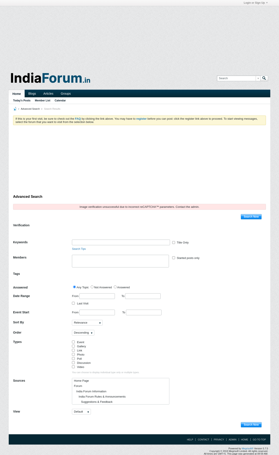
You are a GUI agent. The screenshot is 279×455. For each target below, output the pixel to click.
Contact (203, 439)
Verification (21, 225)
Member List (42, 100)
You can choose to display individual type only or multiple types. (106, 372)
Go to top (259, 439)
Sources (19, 380)
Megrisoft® (247, 448)
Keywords (20, 242)
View (16, 411)
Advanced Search (30, 108)
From (93, 296)
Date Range (21, 296)
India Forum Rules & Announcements (100, 396)
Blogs (32, 93)
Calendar (60, 100)
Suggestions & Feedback (93, 401)
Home (16, 94)
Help (190, 439)
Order (17, 332)
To (141, 296)
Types (17, 342)
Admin (232, 439)
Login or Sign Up (256, 2)
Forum (78, 386)
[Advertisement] (139, 36)
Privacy (219, 439)
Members (19, 257)
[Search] (238, 78)
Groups (66, 93)
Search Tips (79, 248)
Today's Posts (22, 100)
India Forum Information (90, 391)
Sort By (18, 322)
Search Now (251, 216)
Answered (20, 287)
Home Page (81, 380)
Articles (48, 93)
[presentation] (105, 231)
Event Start (21, 312)
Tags (16, 273)
